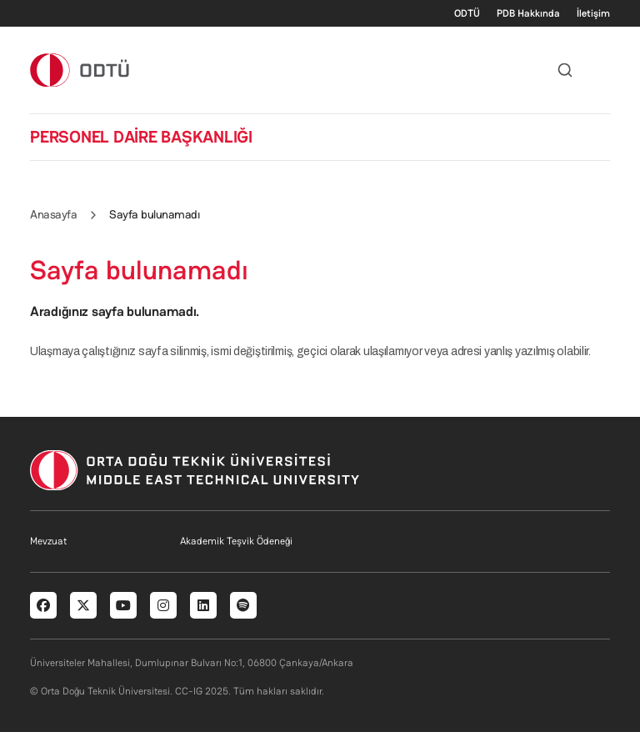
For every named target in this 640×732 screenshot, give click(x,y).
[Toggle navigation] (601, 70)
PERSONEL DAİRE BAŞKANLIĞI (141, 137)
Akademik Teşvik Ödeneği (236, 541)
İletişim (593, 13)
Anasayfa (53, 214)
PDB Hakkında (528, 13)
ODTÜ (467, 13)
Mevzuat (48, 541)
